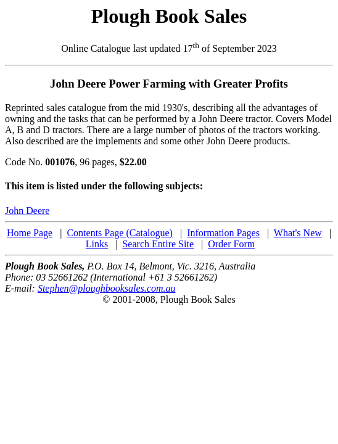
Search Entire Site (158, 244)
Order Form (231, 244)
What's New (298, 233)
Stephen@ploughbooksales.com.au (107, 288)
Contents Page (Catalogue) (120, 233)
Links (97, 244)
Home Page (29, 233)
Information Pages (223, 233)
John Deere (27, 210)
